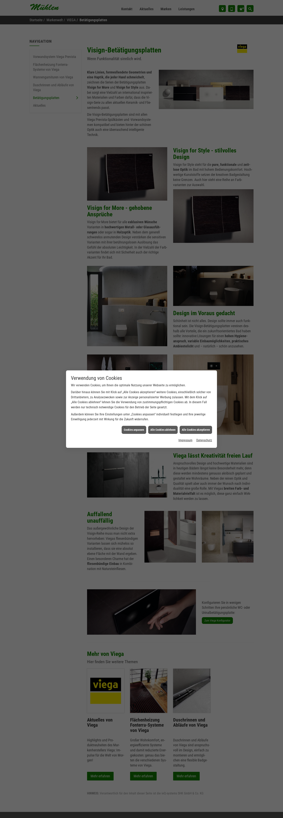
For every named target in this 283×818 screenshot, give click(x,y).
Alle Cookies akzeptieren (196, 416)
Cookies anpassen (134, 416)
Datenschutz (204, 427)
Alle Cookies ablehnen (162, 416)
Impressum (185, 427)
